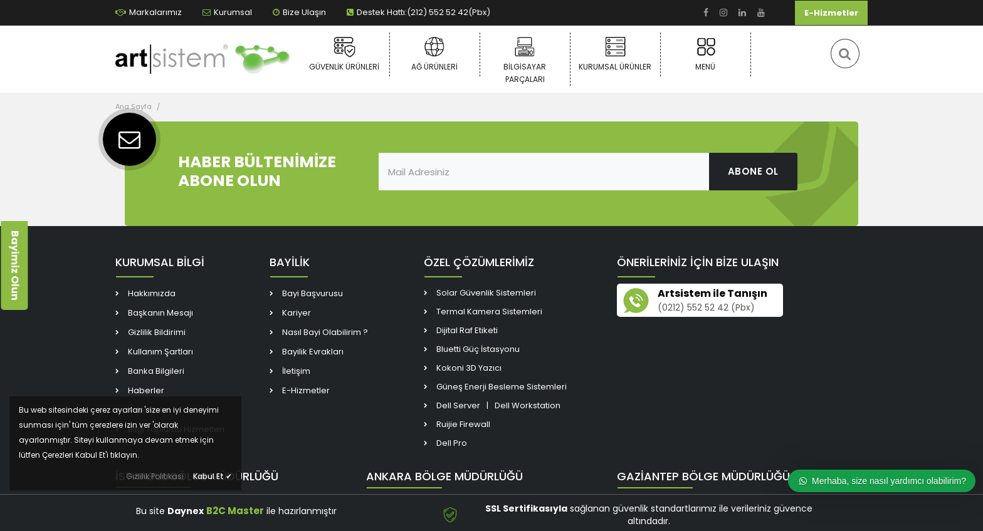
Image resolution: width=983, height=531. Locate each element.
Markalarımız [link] (148, 12)
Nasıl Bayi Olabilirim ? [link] (325, 332)
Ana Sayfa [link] (133, 106)
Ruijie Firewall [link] (463, 424)
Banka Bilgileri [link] (156, 371)
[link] (705, 13)
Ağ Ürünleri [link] (434, 54)
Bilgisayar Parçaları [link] (525, 60)
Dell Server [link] (458, 405)
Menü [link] (705, 54)
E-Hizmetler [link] (831, 13)
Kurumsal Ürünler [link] (615, 54)
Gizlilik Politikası (155, 476)
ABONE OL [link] (753, 171)
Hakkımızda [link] (152, 293)
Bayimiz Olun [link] (15, 265)
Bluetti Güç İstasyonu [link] (478, 349)
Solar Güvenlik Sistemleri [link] (486, 293)
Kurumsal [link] (227, 12)
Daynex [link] (185, 511)
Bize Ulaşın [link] (299, 12)
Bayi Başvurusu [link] (312, 293)
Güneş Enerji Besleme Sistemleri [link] (501, 387)
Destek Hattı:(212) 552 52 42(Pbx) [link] (418, 12)
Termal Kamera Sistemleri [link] (489, 311)
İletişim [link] (296, 371)
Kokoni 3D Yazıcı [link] (469, 368)
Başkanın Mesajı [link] (160, 313)
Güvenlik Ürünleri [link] (344, 54)
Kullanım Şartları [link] (160, 352)
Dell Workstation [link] (527, 405)
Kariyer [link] (296, 313)
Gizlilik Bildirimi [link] (157, 332)
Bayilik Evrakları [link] (313, 352)
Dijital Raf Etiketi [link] (467, 330)
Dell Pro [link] (451, 443)
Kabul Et (212, 476)
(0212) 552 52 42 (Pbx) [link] (706, 307)
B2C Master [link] (235, 510)
